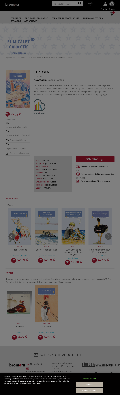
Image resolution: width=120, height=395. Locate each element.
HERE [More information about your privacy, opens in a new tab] (39, 383)
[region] (60, 384)
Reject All (89, 384)
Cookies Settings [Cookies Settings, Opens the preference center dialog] (89, 378)
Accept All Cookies (89, 390)
